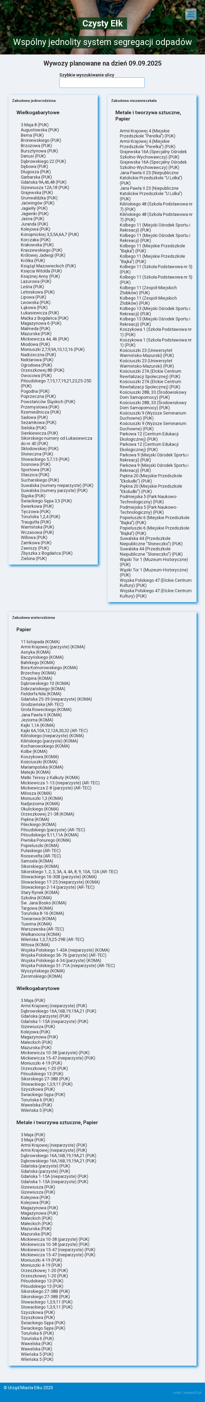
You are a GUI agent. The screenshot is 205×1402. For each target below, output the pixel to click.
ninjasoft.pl (192, 1392)
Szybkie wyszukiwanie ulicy (86, 74)
